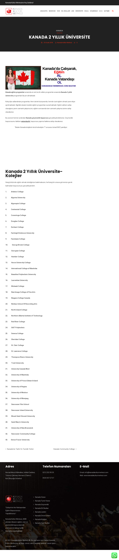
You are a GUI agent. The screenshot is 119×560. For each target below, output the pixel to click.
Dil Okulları (65, 11)
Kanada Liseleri (40, 512)
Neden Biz (52, 11)
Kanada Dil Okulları (42, 508)
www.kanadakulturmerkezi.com (95, 475)
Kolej (86, 11)
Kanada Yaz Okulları (42, 523)
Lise (72, 11)
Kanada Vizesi (40, 497)
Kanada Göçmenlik (42, 504)
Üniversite (79, 11)
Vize (58, 11)
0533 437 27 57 (48, 478)
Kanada (59, 31)
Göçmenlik (94, 11)
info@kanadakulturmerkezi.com (96, 472)
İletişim (106, 11)
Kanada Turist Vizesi (42, 501)
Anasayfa (44, 11)
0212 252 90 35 (48, 472)
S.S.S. (101, 11)
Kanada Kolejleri (41, 519)
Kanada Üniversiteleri (43, 516)
